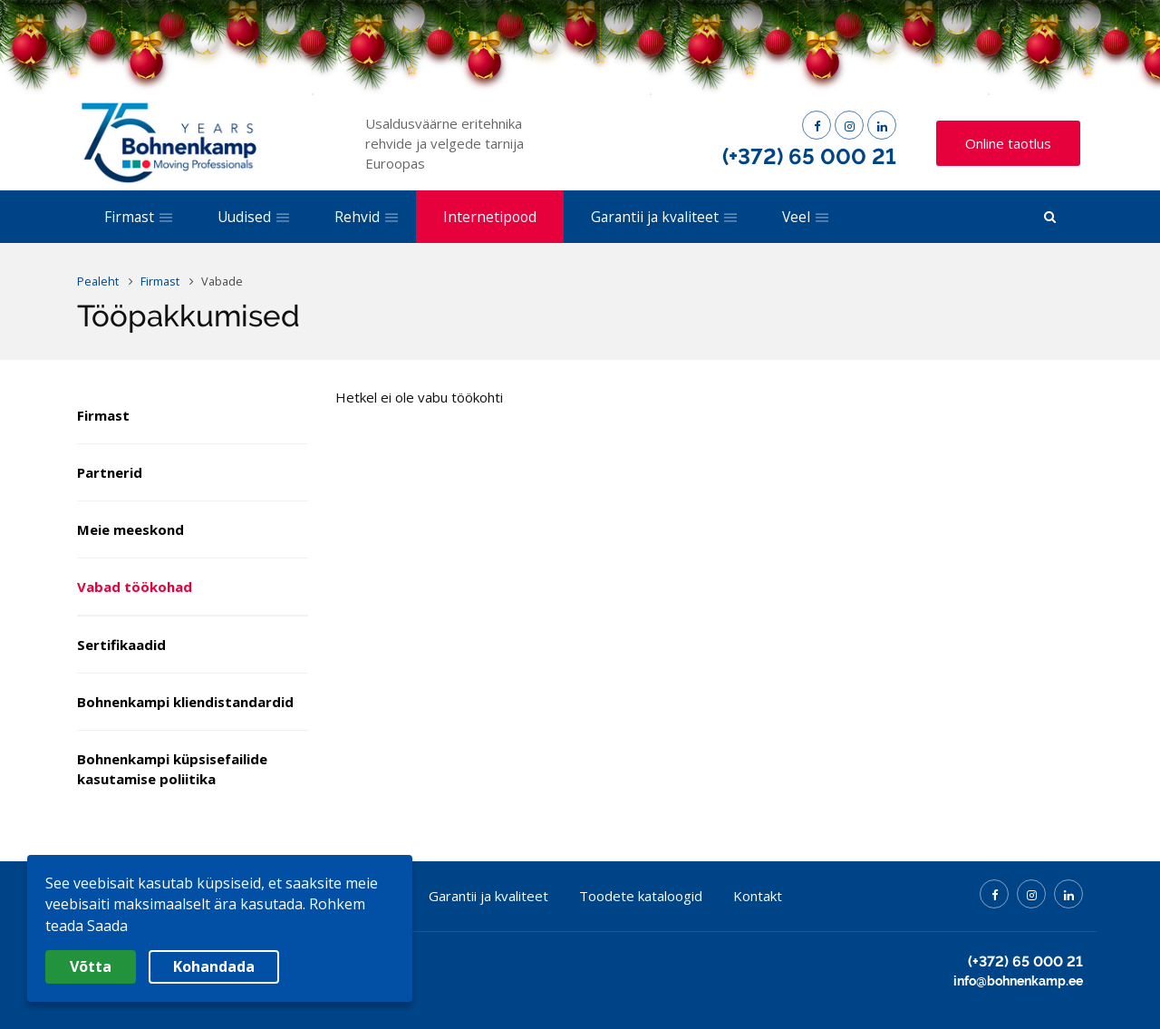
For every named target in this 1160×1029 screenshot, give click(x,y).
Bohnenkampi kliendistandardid (185, 702)
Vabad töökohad (134, 587)
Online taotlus (1008, 143)
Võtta (90, 966)
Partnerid (109, 472)
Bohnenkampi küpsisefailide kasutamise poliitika (172, 769)
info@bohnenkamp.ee (1018, 981)
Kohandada (214, 966)
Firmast (103, 415)
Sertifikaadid (121, 645)
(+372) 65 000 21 (809, 156)
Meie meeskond (130, 529)
